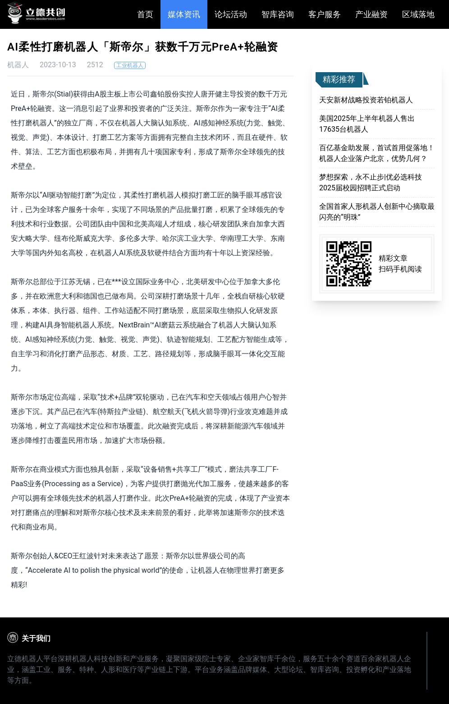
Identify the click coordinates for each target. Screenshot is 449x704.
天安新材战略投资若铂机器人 (366, 100)
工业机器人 (129, 65)
